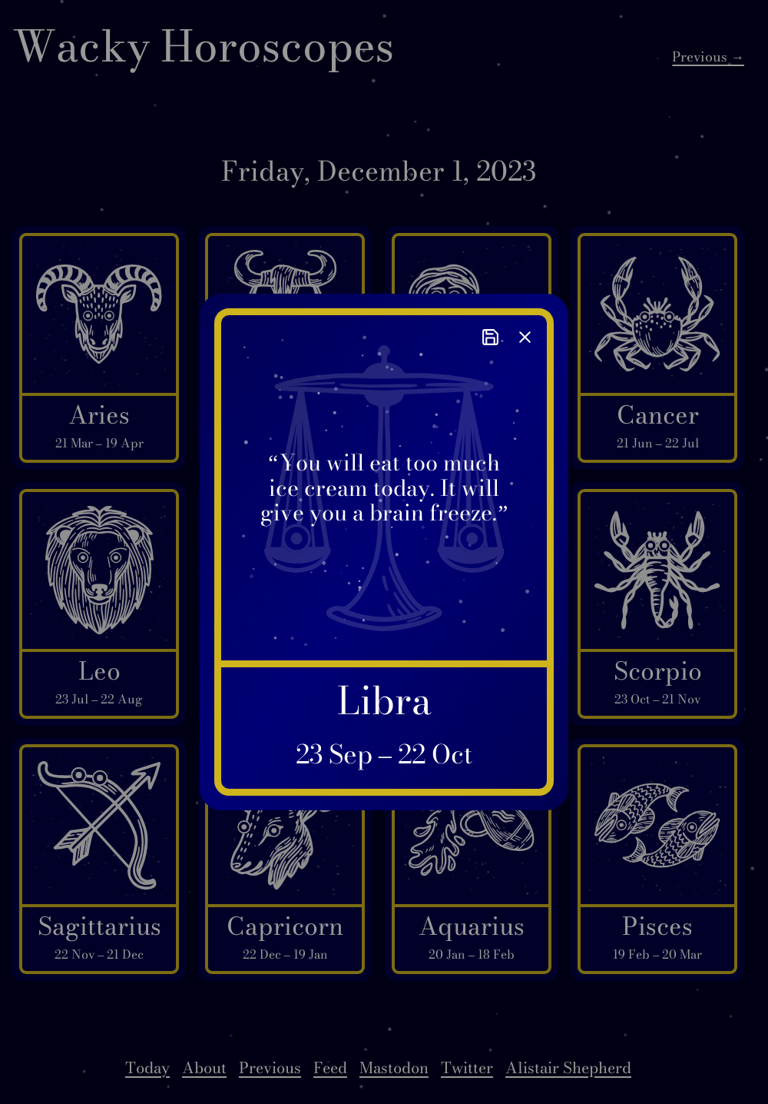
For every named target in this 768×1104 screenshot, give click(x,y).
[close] (525, 337)
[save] (490, 337)
